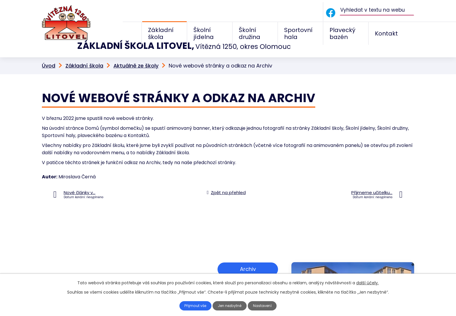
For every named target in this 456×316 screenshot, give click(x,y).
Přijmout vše (193, 306)
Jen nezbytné (230, 306)
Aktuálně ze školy (135, 52)
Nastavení (265, 306)
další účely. (367, 283)
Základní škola (84, 52)
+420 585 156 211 (81, 267)
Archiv (248, 255)
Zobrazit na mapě (247, 273)
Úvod (48, 52)
